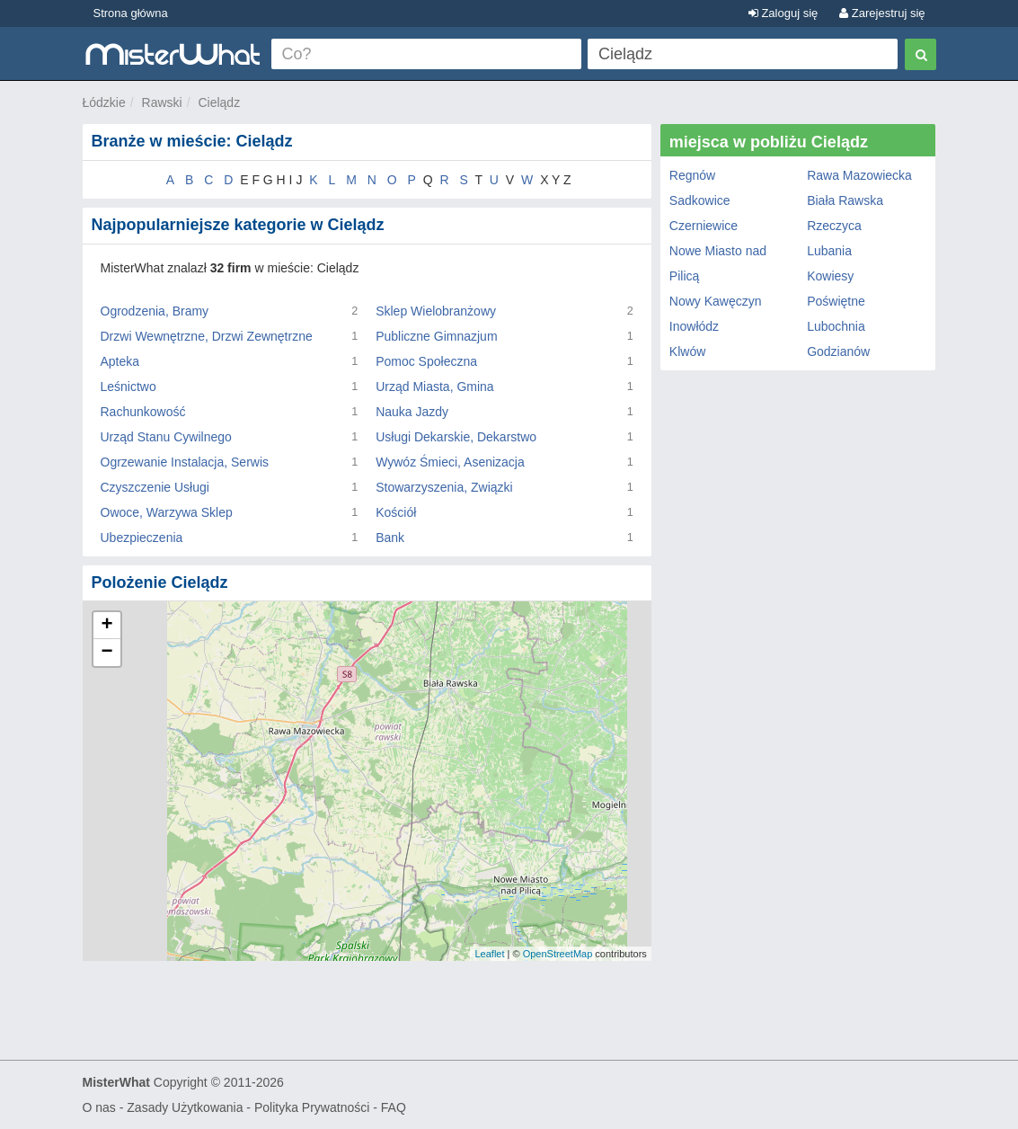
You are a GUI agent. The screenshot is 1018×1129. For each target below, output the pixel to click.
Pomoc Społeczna (426, 361)
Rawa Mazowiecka (859, 175)
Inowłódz (694, 326)
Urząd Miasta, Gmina (434, 386)
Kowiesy (830, 276)
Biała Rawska (845, 200)
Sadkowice (699, 200)
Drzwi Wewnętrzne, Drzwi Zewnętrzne (207, 336)
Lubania (829, 251)
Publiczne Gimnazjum (436, 336)
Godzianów (838, 351)
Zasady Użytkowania (185, 1107)
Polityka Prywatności (311, 1107)
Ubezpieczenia (142, 537)
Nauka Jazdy (412, 411)
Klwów (687, 351)
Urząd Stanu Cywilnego (166, 437)
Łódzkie (104, 102)
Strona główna (130, 13)
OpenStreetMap (558, 953)
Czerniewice (703, 225)
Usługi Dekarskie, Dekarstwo (456, 437)
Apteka (120, 361)
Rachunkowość (143, 411)
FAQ (393, 1107)
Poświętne (836, 301)
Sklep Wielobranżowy (436, 311)
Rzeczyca (834, 225)
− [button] (106, 652)
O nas (99, 1107)
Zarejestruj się (882, 13)
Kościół (396, 512)
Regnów (692, 175)
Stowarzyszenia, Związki (444, 487)
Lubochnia (836, 326)
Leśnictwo (128, 386)
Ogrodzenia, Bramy (155, 311)
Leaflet (489, 953)
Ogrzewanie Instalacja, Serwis (185, 462)
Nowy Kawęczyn (715, 301)
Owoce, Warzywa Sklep (167, 512)
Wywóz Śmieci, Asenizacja (450, 462)
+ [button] (106, 625)
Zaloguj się (783, 13)
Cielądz (219, 102)
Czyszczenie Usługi (155, 487)
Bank (390, 537)
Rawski (162, 102)
